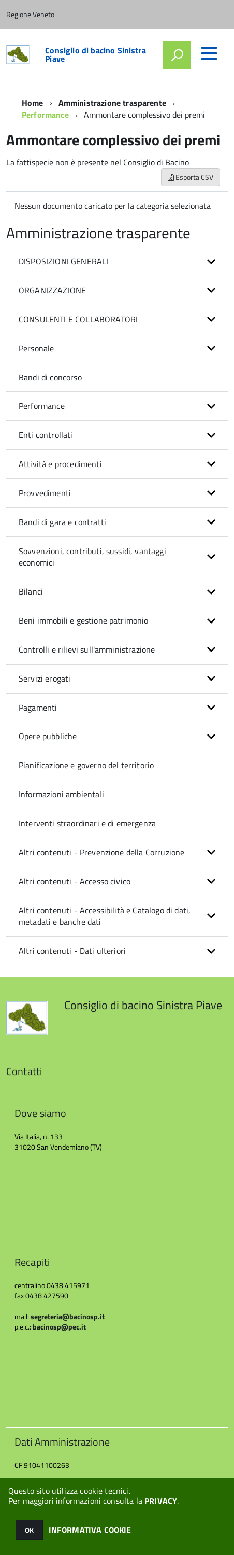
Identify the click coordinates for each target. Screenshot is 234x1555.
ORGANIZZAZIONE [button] (52, 290)
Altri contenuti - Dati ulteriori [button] (72, 950)
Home (32, 102)
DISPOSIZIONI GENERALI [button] (63, 261)
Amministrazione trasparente (112, 102)
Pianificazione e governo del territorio (86, 765)
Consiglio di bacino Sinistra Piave (95, 54)
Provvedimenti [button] (45, 493)
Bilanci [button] (31, 591)
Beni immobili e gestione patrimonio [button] (84, 620)
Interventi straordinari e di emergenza (87, 823)
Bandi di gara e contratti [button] (62, 522)
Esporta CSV (190, 177)
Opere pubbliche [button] (48, 736)
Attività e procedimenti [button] (60, 464)
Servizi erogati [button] (44, 678)
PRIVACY (160, 1500)
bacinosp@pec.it (59, 1326)
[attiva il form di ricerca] (177, 55)
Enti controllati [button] (46, 435)
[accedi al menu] (209, 53)
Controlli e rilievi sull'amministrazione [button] (87, 649)
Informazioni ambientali (61, 794)
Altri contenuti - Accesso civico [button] (74, 881)
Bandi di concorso (50, 377)
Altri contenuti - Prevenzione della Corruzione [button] (101, 852)
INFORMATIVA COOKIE (90, 1529)
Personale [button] (36, 348)
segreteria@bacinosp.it (68, 1316)
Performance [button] (42, 406)
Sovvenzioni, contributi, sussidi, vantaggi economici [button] (92, 557)
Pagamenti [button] (38, 707)
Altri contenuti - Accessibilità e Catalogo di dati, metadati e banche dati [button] (105, 916)
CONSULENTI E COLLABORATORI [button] (78, 319)
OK (29, 1529)
